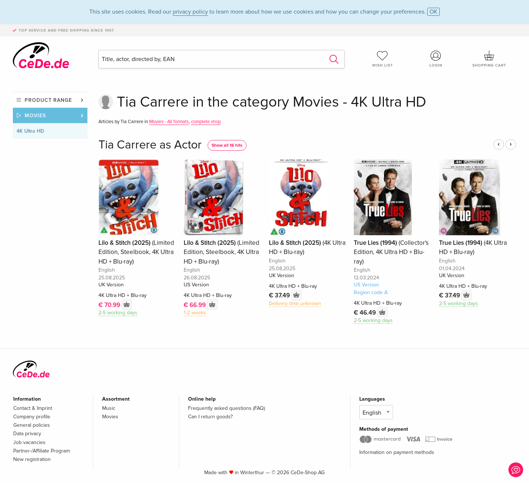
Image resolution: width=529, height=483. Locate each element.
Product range (48, 100)
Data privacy (27, 433)
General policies (31, 425)
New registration (32, 459)
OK (433, 11)
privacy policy (190, 11)
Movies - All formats (169, 122)
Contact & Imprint (32, 408)
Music (108, 408)
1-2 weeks (195, 313)
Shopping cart (489, 59)
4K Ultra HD (30, 131)
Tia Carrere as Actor (150, 145)
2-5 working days (117, 313)
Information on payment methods (396, 452)
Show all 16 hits (227, 145)
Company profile (31, 417)
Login (436, 59)
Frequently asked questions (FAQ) (226, 408)
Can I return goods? (210, 417)
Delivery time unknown (295, 303)
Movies (35, 115)
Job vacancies (29, 442)
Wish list (382, 59)
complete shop (206, 122)
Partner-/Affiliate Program (41, 451)
